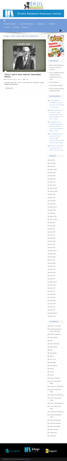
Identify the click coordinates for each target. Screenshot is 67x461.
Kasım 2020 (53, 241)
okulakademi (18, 79)
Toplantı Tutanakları (55, 378)
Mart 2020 (52, 260)
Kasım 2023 (53, 185)
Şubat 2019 (53, 294)
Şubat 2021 (53, 232)
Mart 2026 (52, 160)
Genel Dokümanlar (54, 343)
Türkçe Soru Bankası (55, 426)
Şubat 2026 (53, 163)
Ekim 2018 (52, 307)
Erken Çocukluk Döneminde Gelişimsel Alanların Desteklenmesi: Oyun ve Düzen (57, 76)
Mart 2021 (52, 229)
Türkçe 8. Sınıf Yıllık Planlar (57, 411)
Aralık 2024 (52, 179)
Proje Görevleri (53, 365)
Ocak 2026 (52, 166)
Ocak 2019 (52, 297)
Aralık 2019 (52, 269)
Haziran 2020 (53, 250)
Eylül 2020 (52, 247)
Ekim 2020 (52, 244)
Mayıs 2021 (53, 222)
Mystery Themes (26, 459)
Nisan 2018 (52, 316)
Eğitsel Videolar (54, 337)
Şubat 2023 (53, 200)
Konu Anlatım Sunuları (10, 24)
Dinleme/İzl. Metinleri (55, 334)
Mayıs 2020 (53, 253)
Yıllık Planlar (52, 24)
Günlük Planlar (41, 24)
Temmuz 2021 (53, 219)
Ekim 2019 (52, 275)
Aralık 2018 (52, 300)
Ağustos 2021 (53, 216)
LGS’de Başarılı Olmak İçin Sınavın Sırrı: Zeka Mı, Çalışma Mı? (56, 112)
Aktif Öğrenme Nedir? (55, 145)
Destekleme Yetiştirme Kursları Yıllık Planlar (56, 330)
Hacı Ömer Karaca (54, 107)
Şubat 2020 (53, 263)
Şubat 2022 (53, 210)
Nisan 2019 (52, 288)
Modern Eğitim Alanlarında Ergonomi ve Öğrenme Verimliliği (57, 67)
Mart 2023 (52, 197)
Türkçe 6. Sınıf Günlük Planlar (55, 390)
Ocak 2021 (52, 235)
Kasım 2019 (53, 272)
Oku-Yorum (7, 27)
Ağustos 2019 (53, 282)
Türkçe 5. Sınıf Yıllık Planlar (57, 386)
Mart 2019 (52, 291)
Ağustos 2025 (53, 169)
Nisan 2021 (52, 225)
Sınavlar (52, 368)
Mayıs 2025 (53, 172)
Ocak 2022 (52, 213)
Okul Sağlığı (16, 27)
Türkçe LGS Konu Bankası (26, 24)
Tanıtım (52, 375)
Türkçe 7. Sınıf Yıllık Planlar (57, 403)
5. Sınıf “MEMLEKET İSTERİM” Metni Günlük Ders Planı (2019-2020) (56, 103)
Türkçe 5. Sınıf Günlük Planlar (55, 382)
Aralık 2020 (52, 238)
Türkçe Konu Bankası (55, 423)
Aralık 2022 (52, 204)
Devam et (9, 88)
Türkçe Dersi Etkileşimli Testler (56, 416)
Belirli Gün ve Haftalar (55, 326)
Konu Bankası (53, 353)
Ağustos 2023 (53, 188)
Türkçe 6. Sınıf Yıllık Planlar (57, 395)
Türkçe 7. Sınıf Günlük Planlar (55, 399)
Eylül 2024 (52, 182)
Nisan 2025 (52, 175)
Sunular (52, 371)
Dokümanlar (25, 27)
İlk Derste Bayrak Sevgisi (56, 85)
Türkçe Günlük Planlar (55, 420)
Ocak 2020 (52, 266)
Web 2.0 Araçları (54, 429)
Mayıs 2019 (53, 285)
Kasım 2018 (53, 303)
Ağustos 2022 (53, 207)
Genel (51, 340)
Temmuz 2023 (53, 191)
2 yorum (27, 79)
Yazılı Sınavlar (53, 432)
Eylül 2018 (52, 310)
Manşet (52, 356)
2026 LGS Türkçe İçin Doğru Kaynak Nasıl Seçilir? (57, 89)
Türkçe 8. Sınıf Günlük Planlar (55, 407)
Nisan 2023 (52, 194)
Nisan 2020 (52, 257)
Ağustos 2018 (53, 313)
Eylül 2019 (52, 278)
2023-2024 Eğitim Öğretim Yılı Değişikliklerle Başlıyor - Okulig (56, 128)
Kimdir (51, 350)
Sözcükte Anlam (54, 82)
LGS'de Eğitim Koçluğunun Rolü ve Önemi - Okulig (56, 117)
